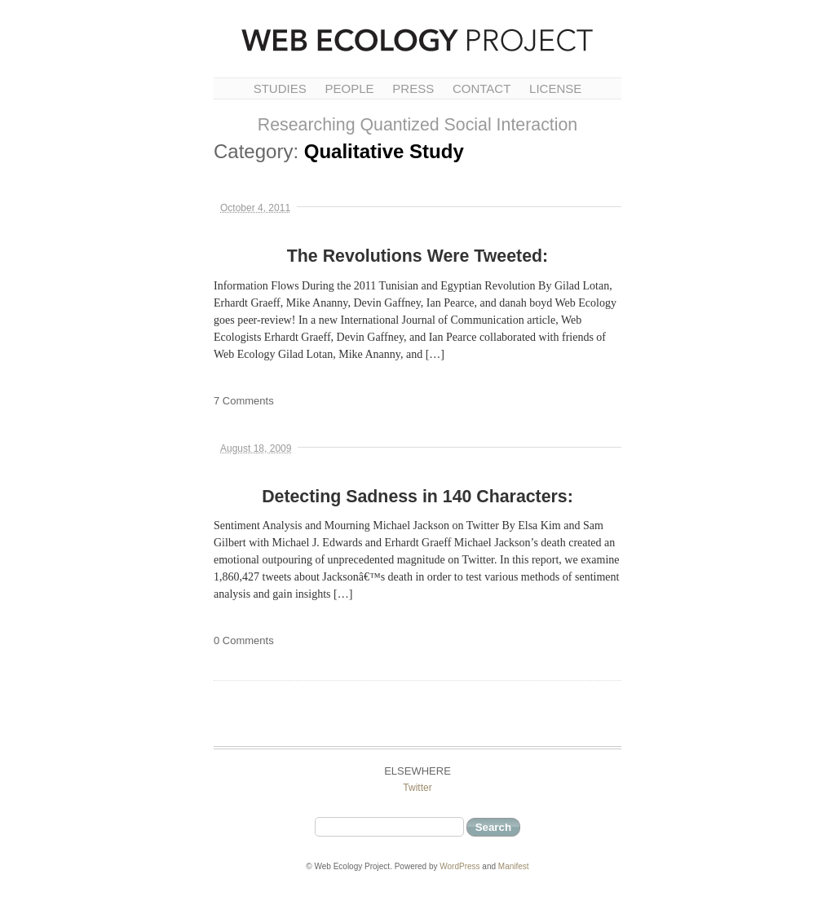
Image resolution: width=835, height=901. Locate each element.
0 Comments (244, 640)
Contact (481, 88)
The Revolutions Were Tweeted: (417, 256)
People (349, 88)
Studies (280, 88)
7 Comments (244, 401)
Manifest (513, 866)
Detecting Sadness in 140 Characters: (417, 496)
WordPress (459, 866)
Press (413, 88)
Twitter (417, 787)
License (555, 88)
